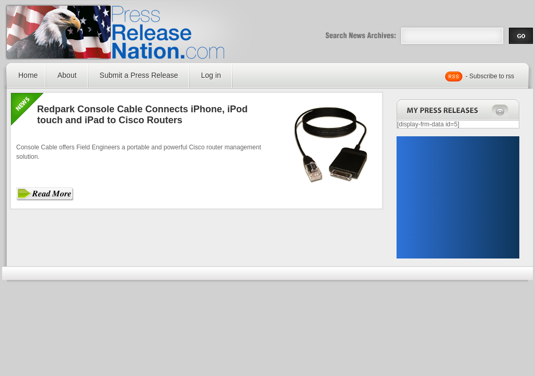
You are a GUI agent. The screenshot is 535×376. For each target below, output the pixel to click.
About (67, 75)
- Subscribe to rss (490, 76)
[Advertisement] (457, 197)
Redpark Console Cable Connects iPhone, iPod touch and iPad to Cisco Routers (142, 114)
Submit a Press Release (139, 75)
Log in (211, 75)
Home (28, 75)
